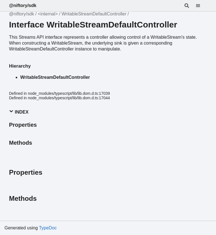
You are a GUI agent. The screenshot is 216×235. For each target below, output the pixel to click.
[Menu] (201, 5)
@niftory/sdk (22, 5)
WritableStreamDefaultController (94, 13)
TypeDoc (48, 227)
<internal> (48, 13)
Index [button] (18, 111)
